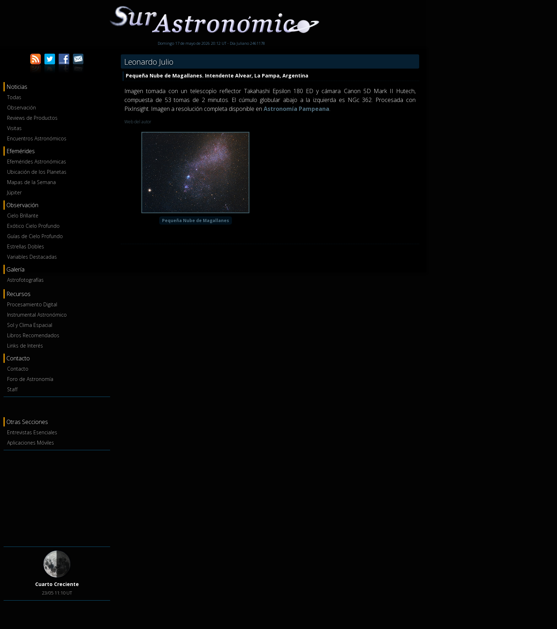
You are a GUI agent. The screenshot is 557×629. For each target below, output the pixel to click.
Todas (14, 97)
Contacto (17, 368)
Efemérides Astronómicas (36, 161)
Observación (21, 107)
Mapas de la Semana (31, 182)
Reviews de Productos (32, 117)
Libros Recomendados (33, 335)
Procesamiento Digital (32, 304)
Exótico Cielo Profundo (33, 225)
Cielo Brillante (22, 215)
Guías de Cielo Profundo (35, 236)
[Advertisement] (57, 497)
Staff (12, 389)
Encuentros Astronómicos (36, 138)
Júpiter (14, 192)
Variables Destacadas (32, 256)
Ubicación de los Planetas (36, 171)
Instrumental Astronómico (37, 314)
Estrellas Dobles (25, 246)
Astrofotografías (25, 279)
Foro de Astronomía (30, 379)
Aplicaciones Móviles (30, 442)
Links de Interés (25, 345)
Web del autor (137, 122)
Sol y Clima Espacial (29, 325)
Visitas (14, 128)
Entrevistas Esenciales (32, 432)
